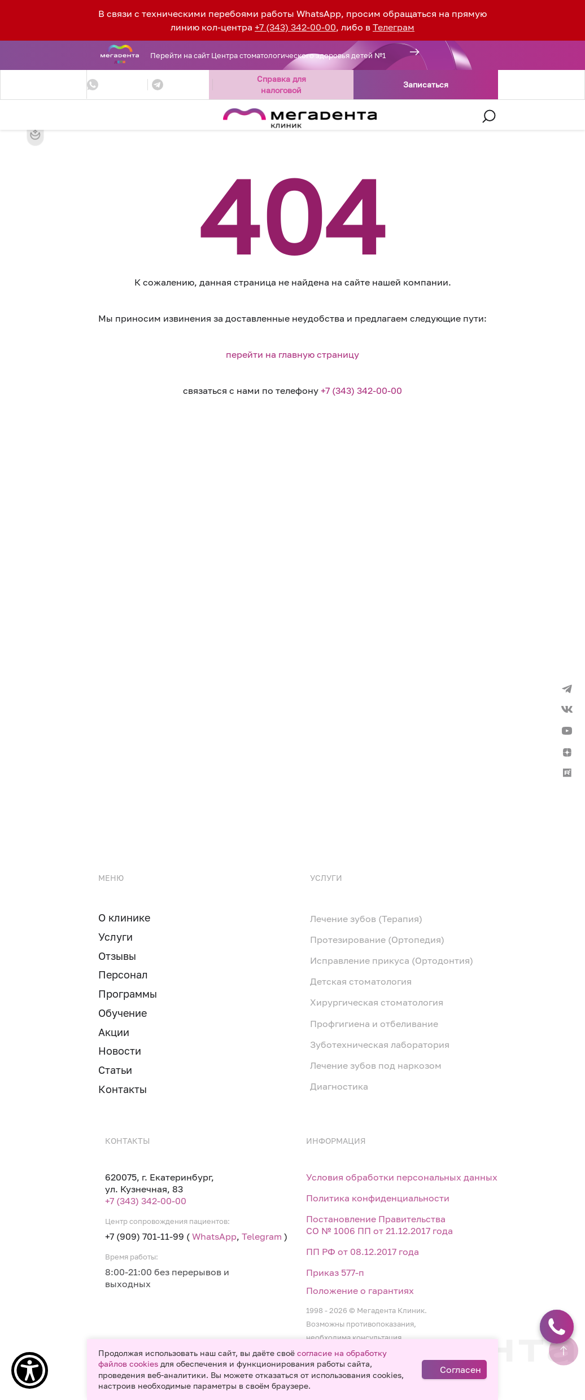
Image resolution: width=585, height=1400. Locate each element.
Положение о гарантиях (360, 1290)
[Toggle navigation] (95, 116)
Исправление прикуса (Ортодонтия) (391, 960)
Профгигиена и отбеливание (374, 1023)
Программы (127, 994)
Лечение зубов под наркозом (376, 1065)
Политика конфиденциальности (377, 1198)
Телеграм (393, 27)
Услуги (115, 937)
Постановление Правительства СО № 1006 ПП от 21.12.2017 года (379, 1224)
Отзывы (117, 956)
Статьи (115, 1070)
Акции (113, 1032)
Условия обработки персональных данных (401, 1177)
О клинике (124, 917)
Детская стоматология (361, 981)
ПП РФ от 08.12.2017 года (362, 1251)
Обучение (122, 1013)
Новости (119, 1050)
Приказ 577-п (335, 1272)
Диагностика (339, 1086)
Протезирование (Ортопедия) (377, 939)
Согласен (460, 1369)
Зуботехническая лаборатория (379, 1044)
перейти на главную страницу (292, 354)
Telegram (262, 1236)
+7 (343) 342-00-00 (295, 27)
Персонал (123, 974)
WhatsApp (214, 1236)
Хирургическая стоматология (376, 1002)
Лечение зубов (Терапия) (366, 918)
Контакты (122, 1089)
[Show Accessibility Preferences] (29, 1370)
